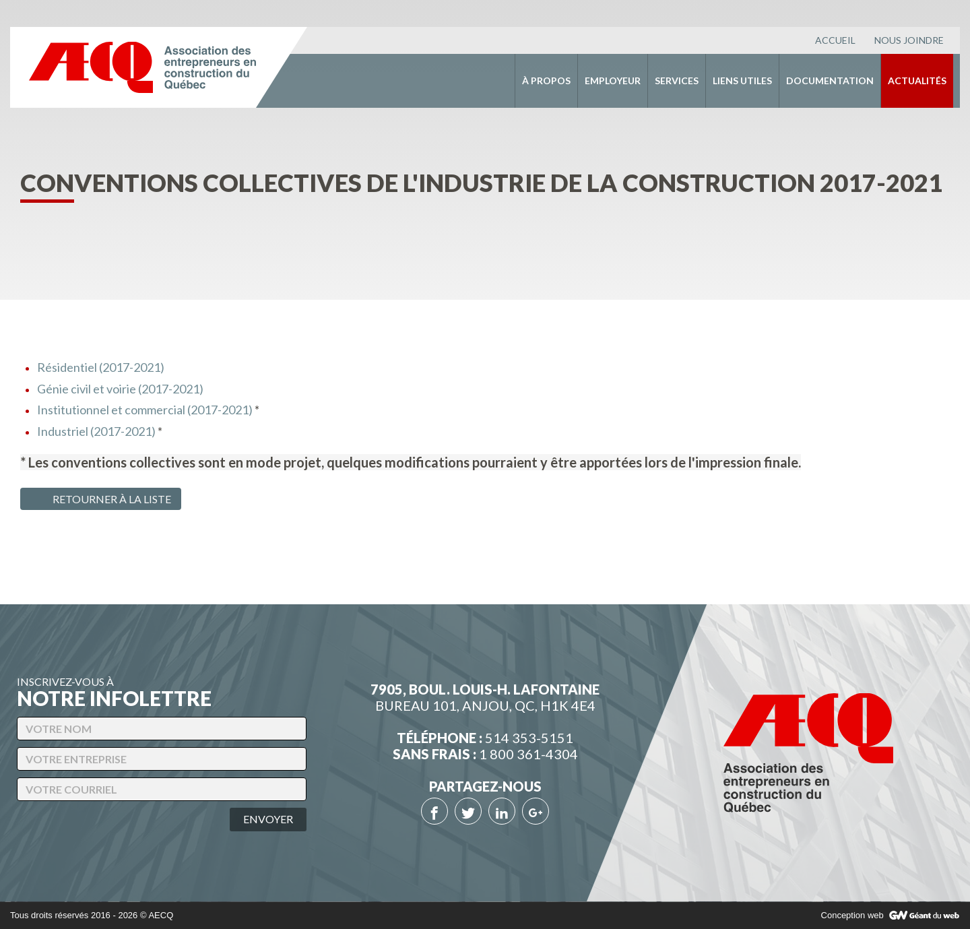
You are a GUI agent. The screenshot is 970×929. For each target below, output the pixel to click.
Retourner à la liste (99, 498)
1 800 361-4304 (528, 754)
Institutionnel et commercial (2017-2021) (145, 409)
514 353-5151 (529, 738)
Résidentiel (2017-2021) (100, 367)
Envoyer (268, 818)
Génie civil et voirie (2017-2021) (120, 388)
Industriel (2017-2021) (96, 431)
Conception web (852, 915)
